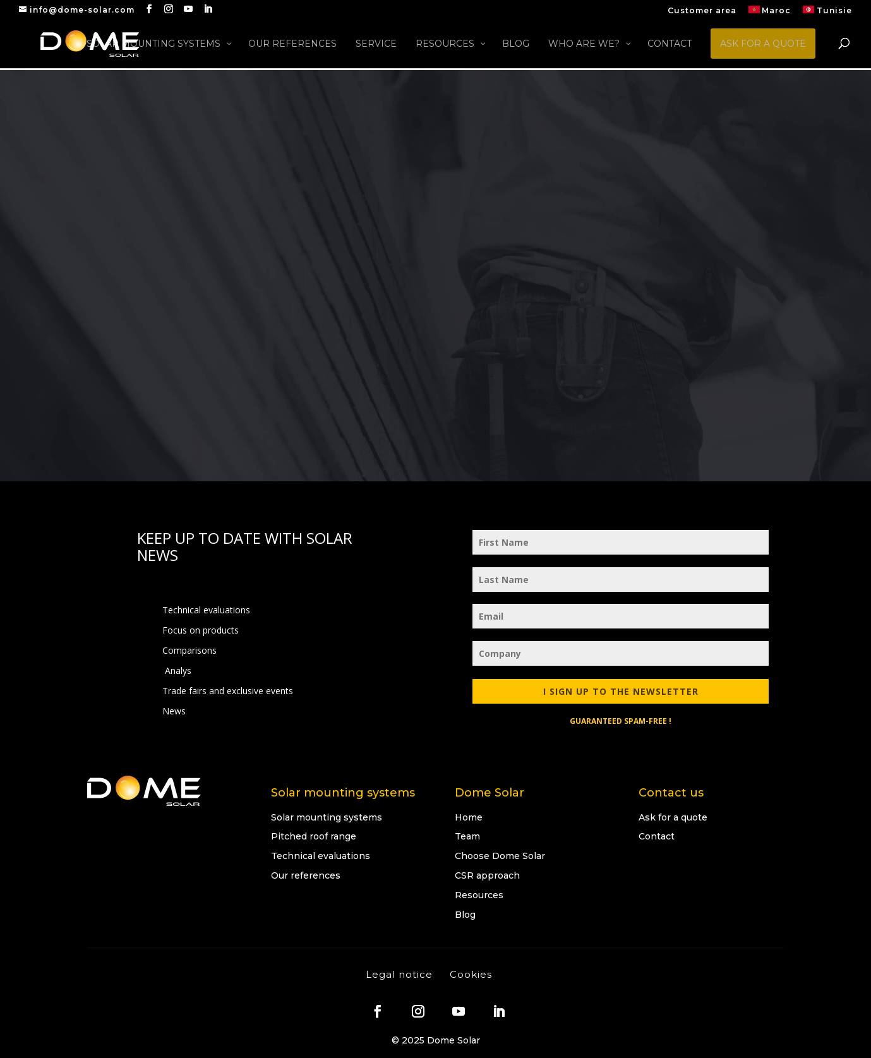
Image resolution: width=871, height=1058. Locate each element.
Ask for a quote (673, 817)
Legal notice (399, 974)
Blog (465, 914)
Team (467, 836)
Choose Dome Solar (500, 856)
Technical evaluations (320, 856)
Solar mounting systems (326, 817)
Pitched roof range (313, 836)
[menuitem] (769, 13)
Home (469, 817)
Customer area (702, 11)
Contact (657, 836)
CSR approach (487, 875)
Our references (305, 875)
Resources (479, 895)
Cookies (471, 974)
